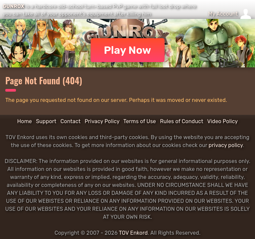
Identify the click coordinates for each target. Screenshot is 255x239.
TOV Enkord (133, 233)
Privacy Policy (102, 121)
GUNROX (13, 6)
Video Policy (222, 121)
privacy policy (226, 145)
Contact (70, 121)
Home (24, 121)
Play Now (127, 50)
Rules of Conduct (181, 121)
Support (46, 121)
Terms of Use (140, 121)
